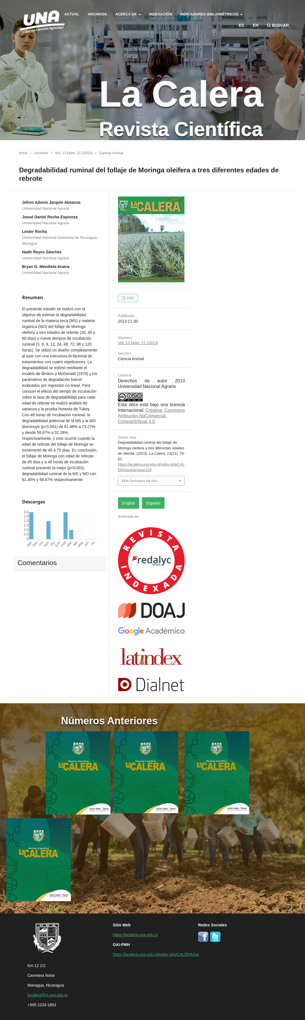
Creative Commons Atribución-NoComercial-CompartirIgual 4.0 (151, 415)
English (128, 503)
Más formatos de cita (139, 480)
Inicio (23, 152)
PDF (130, 297)
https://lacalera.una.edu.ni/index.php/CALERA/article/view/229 (151, 466)
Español (153, 503)
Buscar (278, 25)
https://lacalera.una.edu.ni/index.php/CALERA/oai (156, 954)
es (241, 25)
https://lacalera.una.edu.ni (135, 934)
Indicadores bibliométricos (209, 14)
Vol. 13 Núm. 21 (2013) (74, 152)
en (255, 25)
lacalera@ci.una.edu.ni (47, 995)
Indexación (160, 14)
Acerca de (126, 14)
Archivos (97, 14)
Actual (71, 14)
